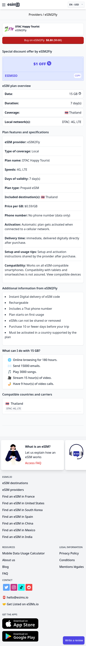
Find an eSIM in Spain (17, 517)
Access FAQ (33, 463)
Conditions (67, 560)
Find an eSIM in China (17, 523)
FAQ (5, 573)
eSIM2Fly (51, 15)
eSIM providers (13, 490)
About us (8, 560)
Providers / (37, 15)
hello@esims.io (16, 597)
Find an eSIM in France (18, 496)
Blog (5, 567)
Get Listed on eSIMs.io (20, 604)
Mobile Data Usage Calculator (23, 553)
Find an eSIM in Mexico (18, 530)
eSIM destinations (15, 483)
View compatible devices (64, 274)
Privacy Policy (69, 553)
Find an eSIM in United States (23, 503)
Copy (77, 75)
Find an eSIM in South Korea (22, 510)
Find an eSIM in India (17, 537)
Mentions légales (71, 567)
